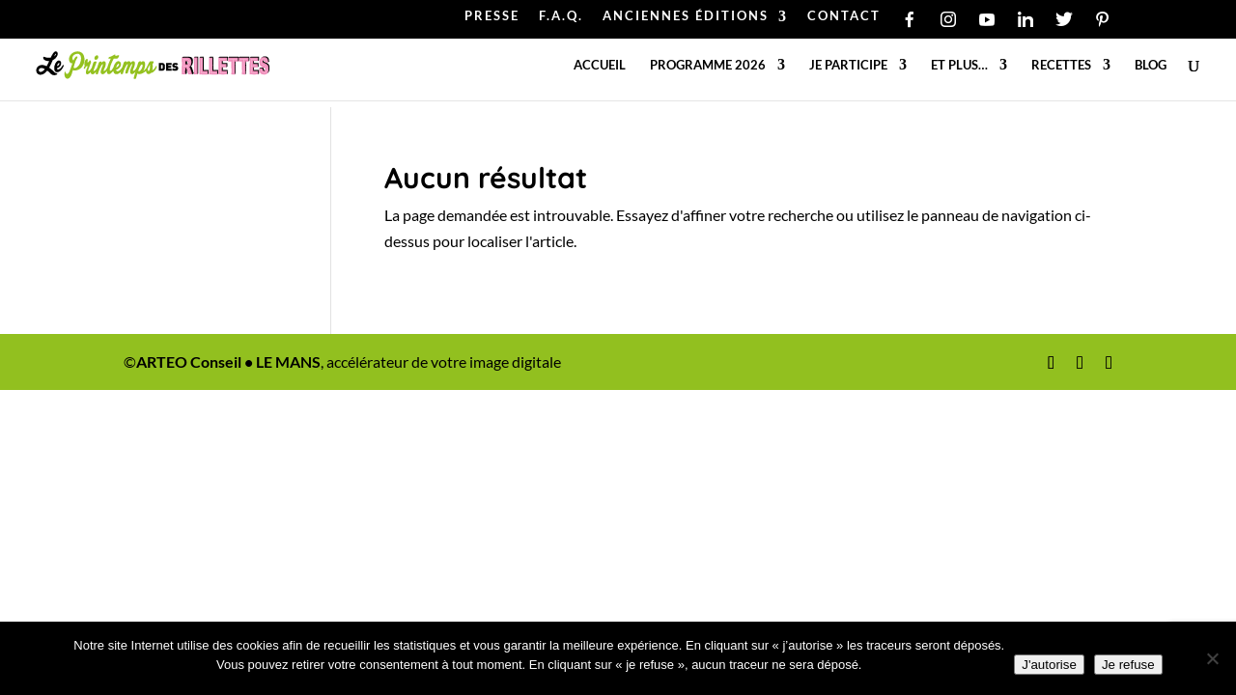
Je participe (848, 65)
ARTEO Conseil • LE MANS (228, 361)
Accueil (600, 65)
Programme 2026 (708, 65)
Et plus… (959, 65)
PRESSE (492, 16)
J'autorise (1049, 664)
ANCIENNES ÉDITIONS (686, 16)
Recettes (1061, 65)
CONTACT (844, 16)
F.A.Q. (561, 16)
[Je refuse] (1212, 658)
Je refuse (1128, 664)
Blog (1150, 65)
